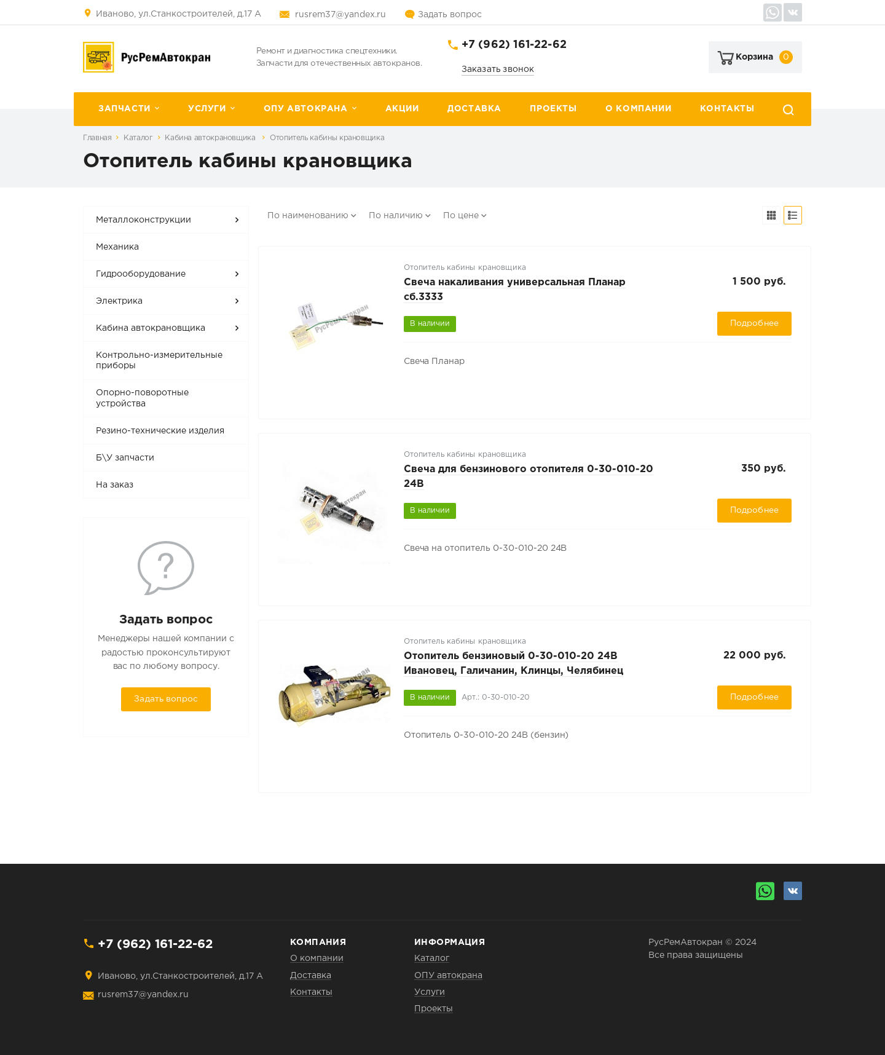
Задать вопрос (450, 14)
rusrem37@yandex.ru (340, 14)
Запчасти (124, 109)
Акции (402, 109)
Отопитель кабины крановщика (327, 138)
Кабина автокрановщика (211, 138)
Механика (117, 247)
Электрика (119, 301)
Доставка (474, 109)
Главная (97, 138)
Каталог (138, 138)
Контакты (727, 109)
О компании (638, 109)
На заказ (114, 485)
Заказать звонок (498, 69)
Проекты (553, 109)
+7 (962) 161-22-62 (514, 45)
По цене (461, 215)
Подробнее (754, 323)
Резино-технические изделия (160, 431)
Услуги (207, 109)
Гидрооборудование (141, 274)
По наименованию (307, 215)
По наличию (396, 215)
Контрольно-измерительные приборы (159, 361)
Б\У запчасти (125, 458)
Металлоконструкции (143, 220)
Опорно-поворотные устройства (142, 398)
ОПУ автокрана (306, 109)
